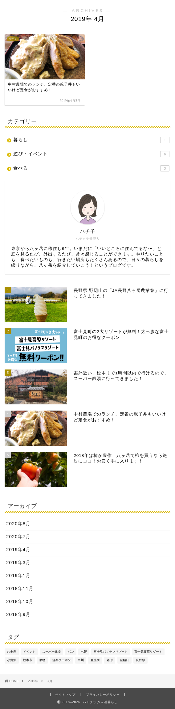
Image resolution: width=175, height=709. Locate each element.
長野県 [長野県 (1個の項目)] (140, 660)
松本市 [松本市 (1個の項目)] (27, 660)
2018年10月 (20, 601)
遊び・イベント (91, 154)
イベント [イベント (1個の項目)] (29, 651)
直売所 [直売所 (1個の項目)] (95, 660)
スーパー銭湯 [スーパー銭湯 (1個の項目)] (51, 651)
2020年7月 (18, 536)
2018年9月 (18, 614)
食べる (91, 168)
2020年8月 (18, 523)
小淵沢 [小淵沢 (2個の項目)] (11, 660)
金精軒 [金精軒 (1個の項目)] (124, 660)
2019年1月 (18, 575)
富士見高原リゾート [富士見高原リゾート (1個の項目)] (148, 651)
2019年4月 (18, 549)
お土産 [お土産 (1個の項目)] (11, 651)
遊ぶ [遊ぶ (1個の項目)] (110, 660)
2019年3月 (18, 562)
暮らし (91, 140)
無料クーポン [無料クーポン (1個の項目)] (61, 660)
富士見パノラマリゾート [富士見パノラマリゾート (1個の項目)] (111, 651)
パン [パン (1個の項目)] (71, 651)
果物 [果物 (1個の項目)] (42, 660)
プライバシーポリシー (103, 694)
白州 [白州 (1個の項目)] (81, 660)
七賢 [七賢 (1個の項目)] (84, 651)
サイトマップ (65, 694)
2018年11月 (20, 588)
